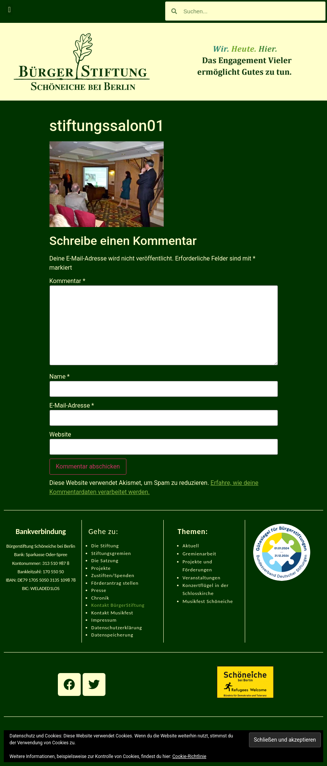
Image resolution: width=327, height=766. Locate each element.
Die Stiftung (105, 546)
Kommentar (67, 281)
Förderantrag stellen (115, 583)
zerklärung (130, 627)
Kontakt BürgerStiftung (118, 605)
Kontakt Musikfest (112, 613)
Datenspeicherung (112, 635)
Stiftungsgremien (111, 553)
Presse (99, 590)
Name (59, 377)
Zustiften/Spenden (112, 575)
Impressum (104, 620)
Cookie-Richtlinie (189, 756)
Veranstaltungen (202, 577)
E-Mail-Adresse (71, 406)
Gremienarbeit (200, 554)
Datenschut (104, 627)
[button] (9, 9)
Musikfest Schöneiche (208, 601)
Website (60, 435)
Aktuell (191, 546)
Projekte (101, 568)
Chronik (100, 598)
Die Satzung (105, 560)
